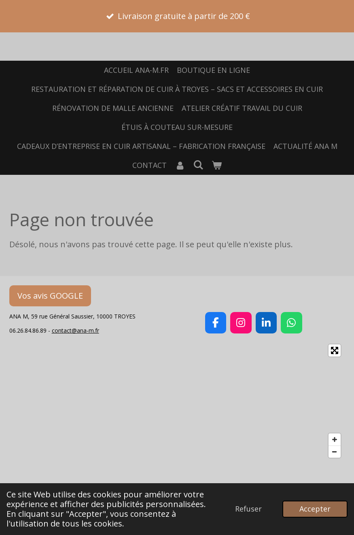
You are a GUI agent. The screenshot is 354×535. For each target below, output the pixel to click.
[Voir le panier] (217, 165)
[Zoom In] (335, 439)
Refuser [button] (248, 509)
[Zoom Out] (335, 452)
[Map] (177, 401)
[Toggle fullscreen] (335, 350)
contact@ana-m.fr (75, 330)
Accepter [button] (315, 509)
